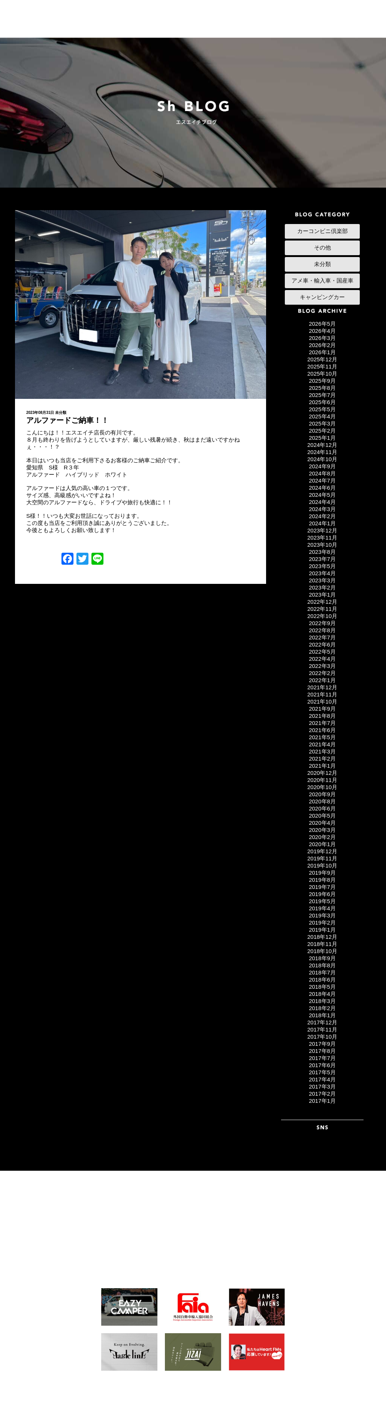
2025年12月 (322, 359)
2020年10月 (322, 787)
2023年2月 (322, 587)
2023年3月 (322, 580)
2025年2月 (322, 430)
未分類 (60, 413)
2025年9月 (322, 380)
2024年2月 (322, 516)
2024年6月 (322, 487)
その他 (322, 247)
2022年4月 (322, 659)
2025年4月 (322, 416)
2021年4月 (322, 744)
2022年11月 (322, 609)
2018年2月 (322, 1008)
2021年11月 (322, 694)
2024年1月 (322, 523)
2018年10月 (322, 951)
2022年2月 (322, 673)
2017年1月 (322, 1101)
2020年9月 (322, 794)
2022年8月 (322, 630)
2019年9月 (322, 872)
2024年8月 (322, 473)
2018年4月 (322, 994)
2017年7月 (322, 1058)
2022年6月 (322, 644)
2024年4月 (322, 502)
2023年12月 (322, 530)
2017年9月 (322, 1044)
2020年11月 (322, 780)
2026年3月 (322, 338)
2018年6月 (322, 979)
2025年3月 (322, 423)
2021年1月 (322, 765)
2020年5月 (322, 815)
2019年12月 (322, 851)
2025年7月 (322, 395)
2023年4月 (322, 573)
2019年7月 (322, 887)
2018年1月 (322, 1015)
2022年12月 (322, 601)
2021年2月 (322, 758)
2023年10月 (322, 544)
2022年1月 (322, 680)
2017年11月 (322, 1029)
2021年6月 (322, 730)
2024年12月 (322, 445)
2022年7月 (322, 637)
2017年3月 (322, 1086)
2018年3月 (322, 1001)
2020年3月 (322, 830)
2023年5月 (322, 566)
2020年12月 (322, 773)
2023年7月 (322, 559)
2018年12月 (322, 937)
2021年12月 (322, 687)
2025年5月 (322, 409)
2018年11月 (322, 944)
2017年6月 (322, 1065)
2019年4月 (322, 908)
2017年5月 (322, 1072)
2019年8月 (322, 880)
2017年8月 (322, 1051)
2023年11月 (322, 537)
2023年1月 (322, 594)
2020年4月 (322, 823)
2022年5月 (322, 651)
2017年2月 (322, 1093)
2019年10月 (322, 865)
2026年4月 (322, 331)
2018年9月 (322, 958)
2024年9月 (322, 466)
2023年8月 (322, 552)
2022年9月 (322, 623)
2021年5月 (322, 737)
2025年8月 (322, 388)
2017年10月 (322, 1036)
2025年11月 (322, 366)
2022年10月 (322, 616)
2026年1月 (322, 352)
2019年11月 (322, 858)
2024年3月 (322, 509)
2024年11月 (322, 452)
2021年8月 (322, 716)
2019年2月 (322, 922)
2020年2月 (322, 837)
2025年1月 (322, 438)
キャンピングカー (322, 297)
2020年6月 (322, 808)
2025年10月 (322, 373)
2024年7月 (322, 480)
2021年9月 (322, 708)
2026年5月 (322, 323)
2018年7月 (322, 972)
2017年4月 (322, 1079)
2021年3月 (322, 751)
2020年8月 (322, 801)
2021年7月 (322, 723)
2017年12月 (322, 1022)
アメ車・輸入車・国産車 (322, 280)
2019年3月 (322, 915)
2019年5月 (322, 901)
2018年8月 (322, 965)
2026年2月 (322, 345)
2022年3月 (322, 666)
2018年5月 (322, 986)
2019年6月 (322, 894)
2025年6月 (322, 402)
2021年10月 (322, 701)
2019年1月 (322, 929)
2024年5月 (322, 495)
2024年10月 (322, 459)
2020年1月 (322, 844)
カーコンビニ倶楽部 (322, 231)
